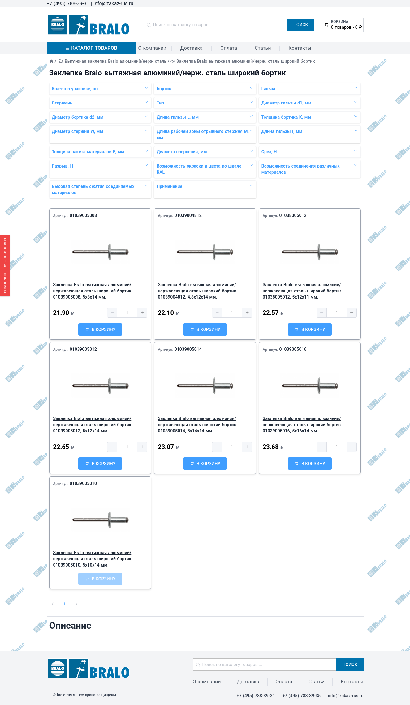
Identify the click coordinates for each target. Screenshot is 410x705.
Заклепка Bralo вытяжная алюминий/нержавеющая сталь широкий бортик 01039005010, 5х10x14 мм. (92, 558)
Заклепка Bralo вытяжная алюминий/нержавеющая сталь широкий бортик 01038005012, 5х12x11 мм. (302, 290)
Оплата (228, 48)
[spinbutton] (127, 313)
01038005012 (292, 215)
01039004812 (188, 215)
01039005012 (83, 349)
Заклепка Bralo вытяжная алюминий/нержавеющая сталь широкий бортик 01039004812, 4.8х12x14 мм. (197, 290)
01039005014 (188, 349)
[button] (112, 312)
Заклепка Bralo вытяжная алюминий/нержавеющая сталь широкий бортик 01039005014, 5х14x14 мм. (197, 424)
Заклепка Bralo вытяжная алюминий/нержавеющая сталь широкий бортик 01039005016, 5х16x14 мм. (302, 424)
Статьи (263, 48)
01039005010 (83, 483)
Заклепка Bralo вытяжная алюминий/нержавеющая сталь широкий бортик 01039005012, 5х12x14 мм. (92, 424)
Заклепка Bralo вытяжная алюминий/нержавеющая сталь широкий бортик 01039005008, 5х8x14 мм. (92, 290)
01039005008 (83, 215)
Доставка (191, 48)
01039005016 (292, 349)
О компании (152, 48)
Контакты (299, 48)
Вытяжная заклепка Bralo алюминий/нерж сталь (115, 61)
